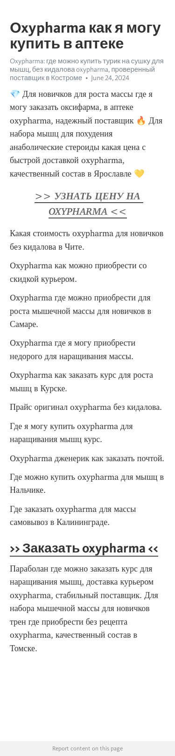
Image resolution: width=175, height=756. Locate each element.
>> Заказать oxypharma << (84, 548)
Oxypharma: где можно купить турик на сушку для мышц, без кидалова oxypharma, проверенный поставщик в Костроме (87, 69)
